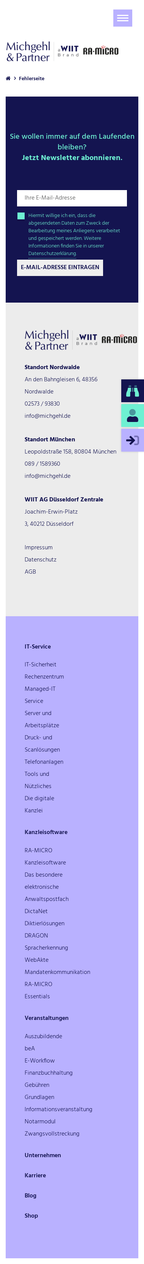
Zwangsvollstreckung (52, 1134)
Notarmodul (40, 1122)
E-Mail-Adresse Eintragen (60, 268)
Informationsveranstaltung (58, 1110)
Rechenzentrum (44, 677)
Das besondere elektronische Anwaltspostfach (47, 887)
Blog (30, 1196)
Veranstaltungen (47, 1018)
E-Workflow (40, 1061)
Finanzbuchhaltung (49, 1073)
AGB (30, 572)
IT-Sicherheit (40, 665)
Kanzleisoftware (46, 832)
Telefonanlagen (44, 762)
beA (30, 1049)
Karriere (35, 1176)
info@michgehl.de (47, 416)
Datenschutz (40, 560)
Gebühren (37, 1085)
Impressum (39, 548)
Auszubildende (43, 1037)
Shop (31, 1216)
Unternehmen (43, 1156)
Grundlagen (39, 1097)
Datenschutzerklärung (52, 253)
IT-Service (38, 647)
